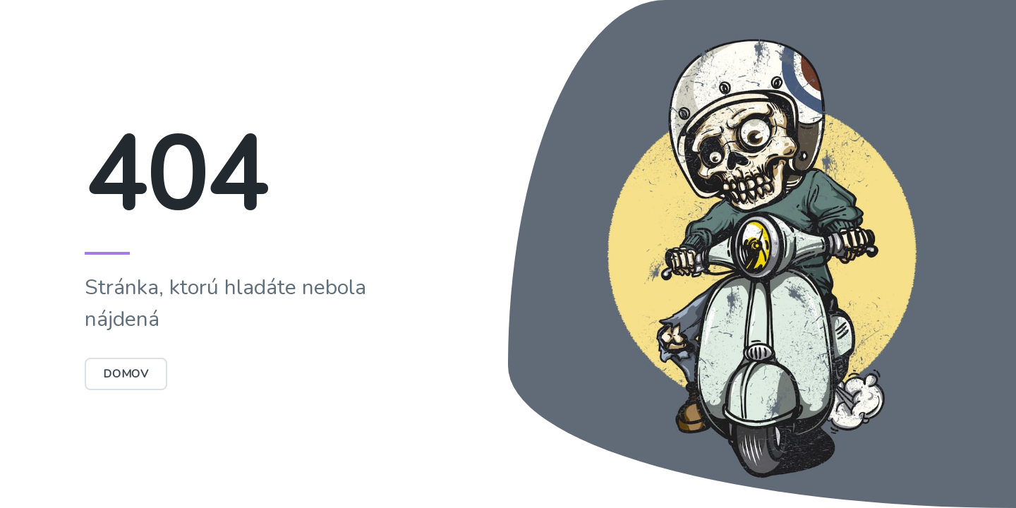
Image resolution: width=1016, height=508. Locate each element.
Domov (126, 374)
